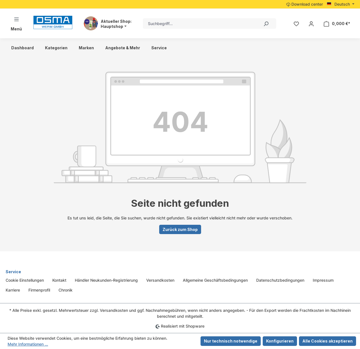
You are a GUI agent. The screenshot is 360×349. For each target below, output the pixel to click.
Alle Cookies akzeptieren (327, 341)
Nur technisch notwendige (230, 341)
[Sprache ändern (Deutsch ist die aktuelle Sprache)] (340, 4)
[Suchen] (265, 23)
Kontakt (59, 280)
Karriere (13, 290)
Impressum (323, 280)
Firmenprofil (39, 290)
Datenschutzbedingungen (280, 280)
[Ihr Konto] (311, 23)
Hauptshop (112, 26)
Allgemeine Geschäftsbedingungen (215, 280)
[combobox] (199, 23)
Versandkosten (160, 280)
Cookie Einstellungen (25, 280)
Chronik (65, 290)
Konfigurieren (280, 341)
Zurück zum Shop (180, 229)
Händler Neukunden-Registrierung (106, 280)
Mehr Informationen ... (28, 344)
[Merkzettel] (296, 23)
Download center (304, 4)
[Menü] (16, 23)
